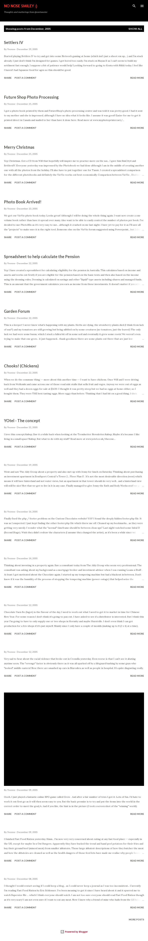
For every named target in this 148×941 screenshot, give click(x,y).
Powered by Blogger (74, 931)
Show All (135, 28)
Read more (137, 77)
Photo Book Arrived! (23, 201)
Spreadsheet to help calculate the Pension (42, 256)
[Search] (134, 6)
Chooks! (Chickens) (21, 365)
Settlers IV (13, 42)
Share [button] (8, 77)
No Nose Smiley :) (20, 5)
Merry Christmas (19, 147)
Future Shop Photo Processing (31, 97)
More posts (136, 919)
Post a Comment (25, 77)
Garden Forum (17, 311)
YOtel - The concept (22, 420)
